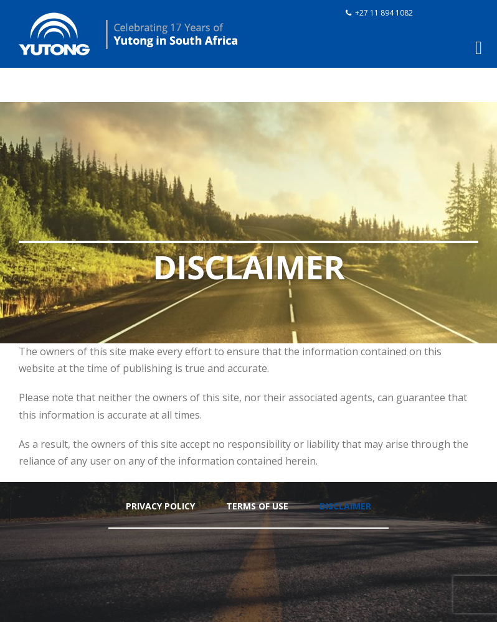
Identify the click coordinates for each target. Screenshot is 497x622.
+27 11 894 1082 (384, 12)
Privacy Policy (160, 506)
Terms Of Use (257, 506)
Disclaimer (345, 506)
